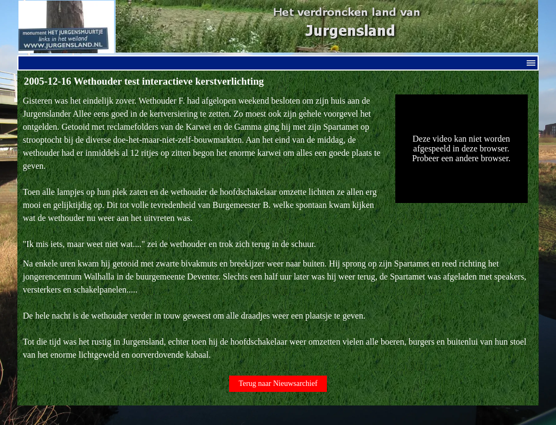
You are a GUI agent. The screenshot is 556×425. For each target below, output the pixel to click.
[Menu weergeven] (531, 62)
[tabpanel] (203, 172)
